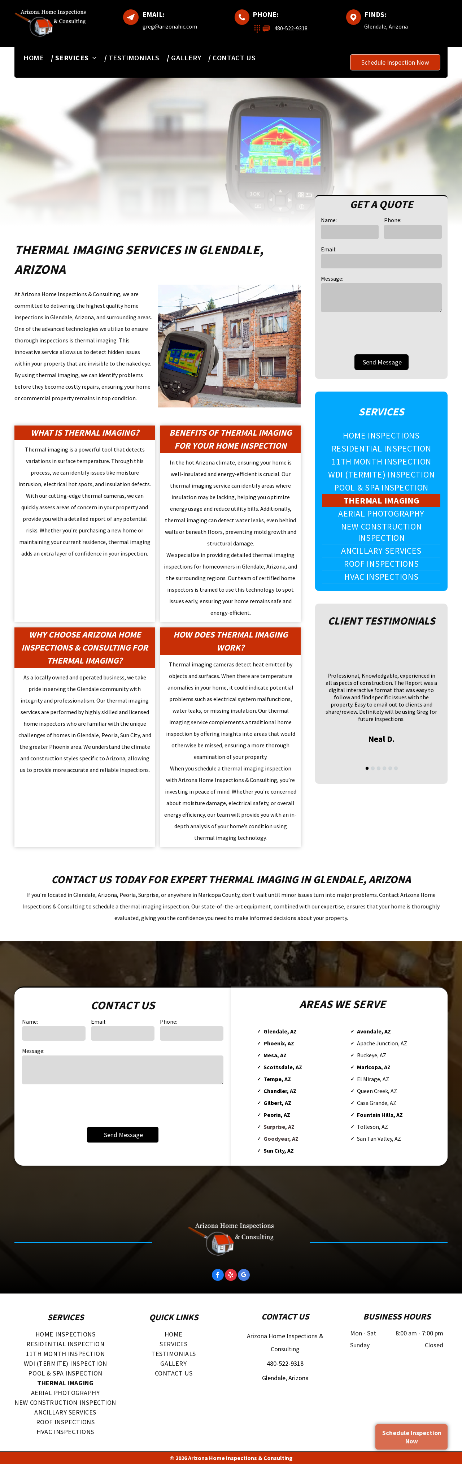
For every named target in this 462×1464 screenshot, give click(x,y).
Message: (332, 278)
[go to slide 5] (390, 768)
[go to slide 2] (372, 768)
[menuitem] (37, 57)
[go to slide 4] (384, 768)
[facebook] (218, 1276)
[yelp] (231, 1276)
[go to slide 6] (396, 768)
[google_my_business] (244, 1276)
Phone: (392, 220)
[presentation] (376, 333)
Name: (329, 220)
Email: (328, 249)
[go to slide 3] (378, 768)
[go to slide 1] (367, 768)
